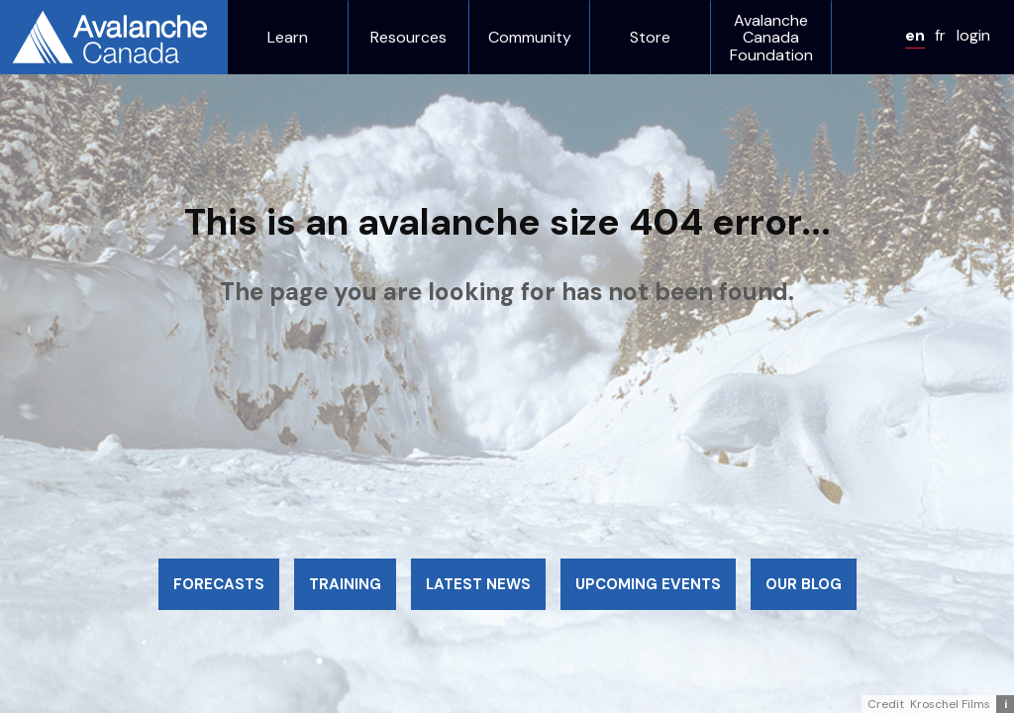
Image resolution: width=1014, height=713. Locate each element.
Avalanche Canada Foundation (771, 38)
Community (529, 38)
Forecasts (218, 584)
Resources (408, 38)
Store (650, 38)
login (973, 35)
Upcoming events (648, 584)
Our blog (803, 584)
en (915, 35)
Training (345, 584)
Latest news (478, 584)
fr (940, 35)
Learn (287, 38)
